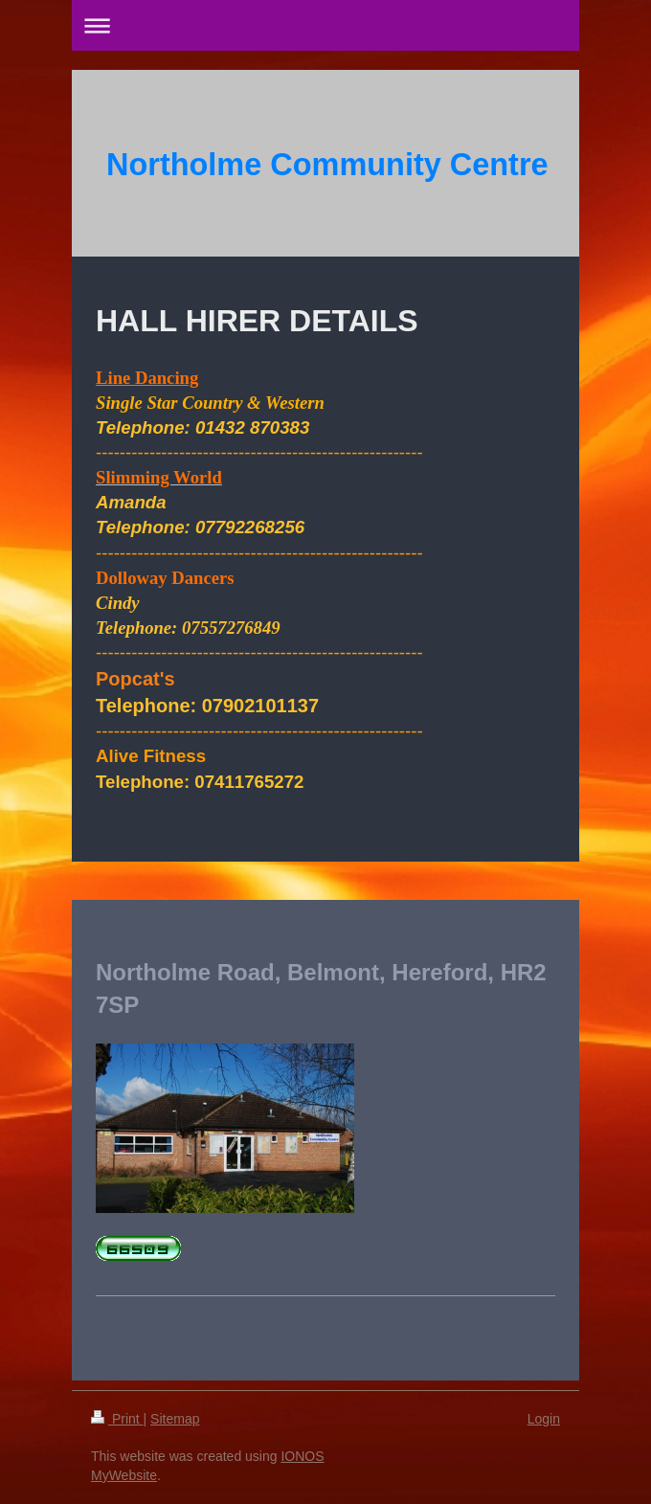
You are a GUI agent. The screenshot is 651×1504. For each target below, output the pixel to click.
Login (544, 1418)
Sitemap (174, 1418)
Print (117, 1418)
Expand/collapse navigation (325, 25)
